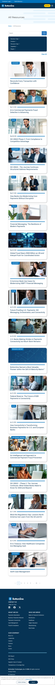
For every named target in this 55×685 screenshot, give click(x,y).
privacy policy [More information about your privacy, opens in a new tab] (28, 679)
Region (13, 49)
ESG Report (11, 656)
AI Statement (11, 674)
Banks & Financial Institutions (36, 615)
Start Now (47, 5)
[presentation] (52, 5)
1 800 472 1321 (12, 604)
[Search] (25, 33)
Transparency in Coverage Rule (16, 665)
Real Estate (32, 628)
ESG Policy (11, 659)
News (9, 646)
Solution (13, 41)
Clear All (44, 54)
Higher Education (33, 623)
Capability (13, 46)
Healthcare (31, 620)
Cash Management (13, 623)
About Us (10, 635)
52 (36, 583)
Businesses (32, 617)
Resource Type (15, 44)
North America (18, 1)
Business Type (15, 39)
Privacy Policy (12, 671)
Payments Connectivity (14, 620)
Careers (10, 641)
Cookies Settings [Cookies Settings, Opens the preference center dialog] (22, 682)
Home (10, 26)
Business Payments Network (16, 617)
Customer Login (6, 1)
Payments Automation (14, 615)
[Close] (52, 678)
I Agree (33, 682)
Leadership (11, 638)
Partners (10, 643)
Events (10, 648)
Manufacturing (32, 625)
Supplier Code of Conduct (15, 662)
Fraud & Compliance (13, 625)
